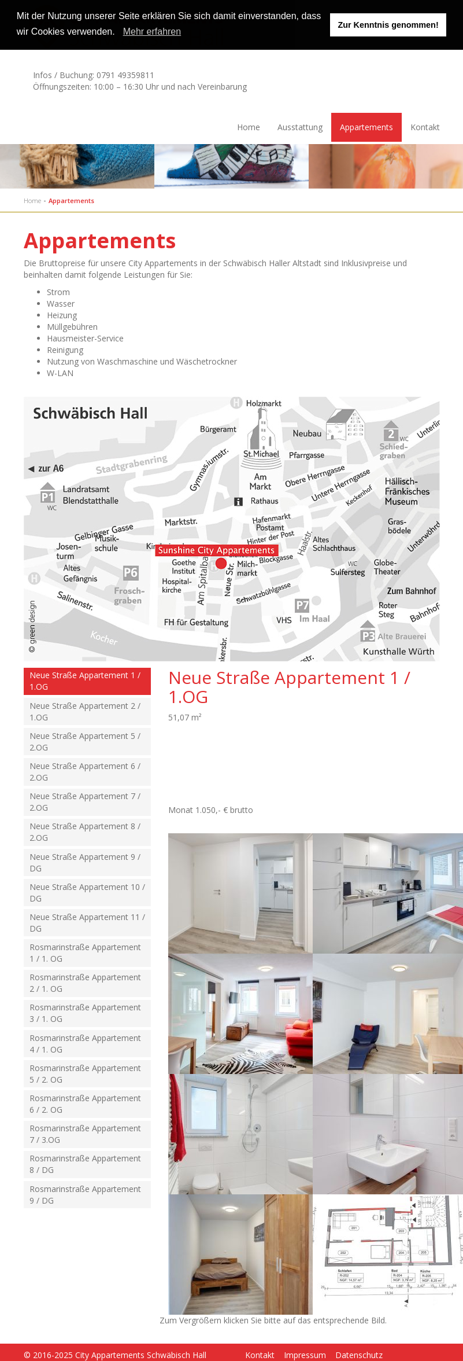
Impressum (305, 1354)
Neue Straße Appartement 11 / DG (87, 922)
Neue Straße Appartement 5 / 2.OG (84, 741)
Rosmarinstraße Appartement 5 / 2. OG (85, 1073)
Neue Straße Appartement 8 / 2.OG (84, 832)
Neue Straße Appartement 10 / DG (87, 892)
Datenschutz (359, 1354)
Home (248, 127)
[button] (119, 33)
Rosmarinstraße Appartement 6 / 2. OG (85, 1104)
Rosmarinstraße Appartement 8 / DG (85, 1164)
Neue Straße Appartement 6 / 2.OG (84, 771)
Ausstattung (300, 127)
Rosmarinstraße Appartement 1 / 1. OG (85, 952)
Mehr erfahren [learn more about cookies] (152, 31)
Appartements (366, 127)
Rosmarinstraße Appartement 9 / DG (85, 1194)
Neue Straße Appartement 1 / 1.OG (84, 681)
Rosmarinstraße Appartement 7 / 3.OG (85, 1134)
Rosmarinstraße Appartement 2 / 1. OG (85, 983)
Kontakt (425, 127)
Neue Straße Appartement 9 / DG (84, 862)
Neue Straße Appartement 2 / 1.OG (84, 711)
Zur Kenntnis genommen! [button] (388, 25)
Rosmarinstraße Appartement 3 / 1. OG (85, 1013)
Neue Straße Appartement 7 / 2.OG (84, 801)
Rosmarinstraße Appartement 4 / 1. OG (85, 1043)
